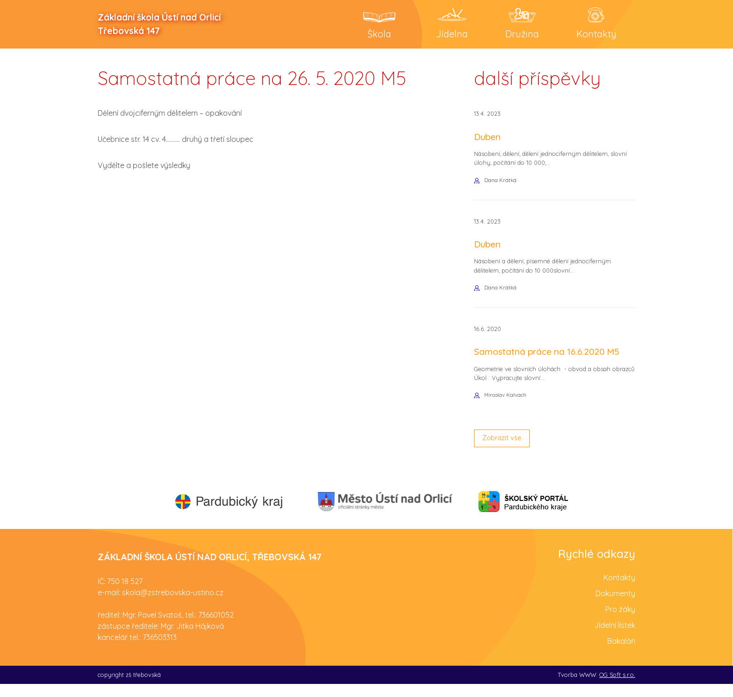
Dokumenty (615, 606)
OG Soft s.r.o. (617, 687)
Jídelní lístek (614, 637)
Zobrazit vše (504, 450)
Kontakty (619, 590)
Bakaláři (621, 653)
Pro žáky (620, 622)
